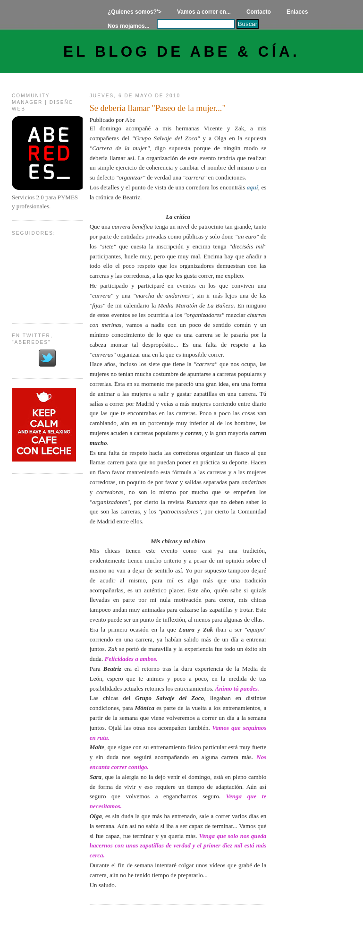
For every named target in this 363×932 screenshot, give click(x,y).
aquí (252, 187)
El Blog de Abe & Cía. (181, 51)
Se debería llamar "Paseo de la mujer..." (158, 108)
